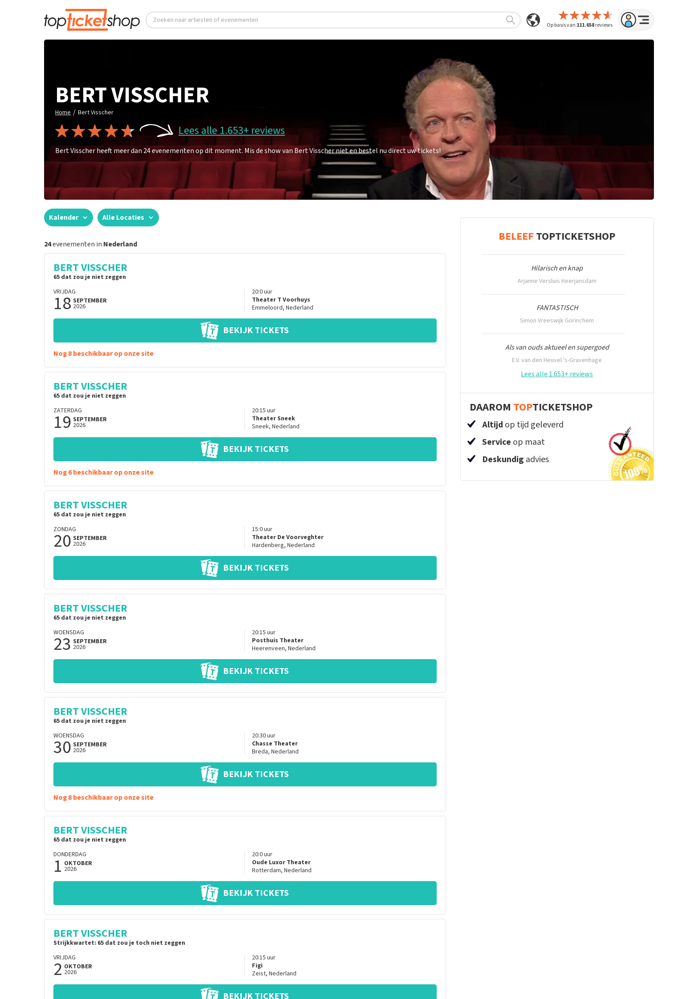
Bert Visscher (96, 112)
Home (63, 112)
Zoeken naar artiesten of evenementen (334, 20)
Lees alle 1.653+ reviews (232, 131)
